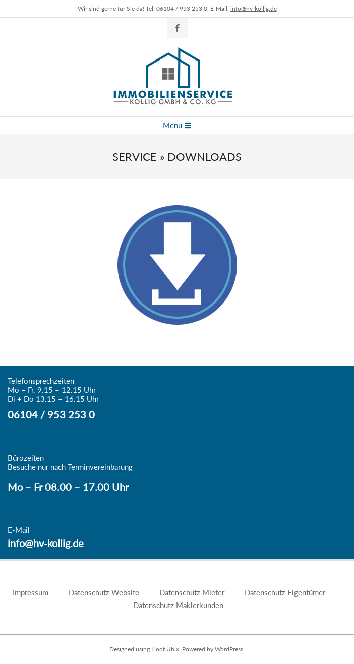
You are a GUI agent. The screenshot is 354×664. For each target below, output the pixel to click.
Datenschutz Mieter (191, 592)
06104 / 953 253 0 (51, 414)
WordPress (229, 649)
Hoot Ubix (165, 649)
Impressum (30, 592)
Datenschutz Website (104, 592)
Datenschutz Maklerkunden (178, 605)
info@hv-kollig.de (253, 8)
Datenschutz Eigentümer (285, 592)
